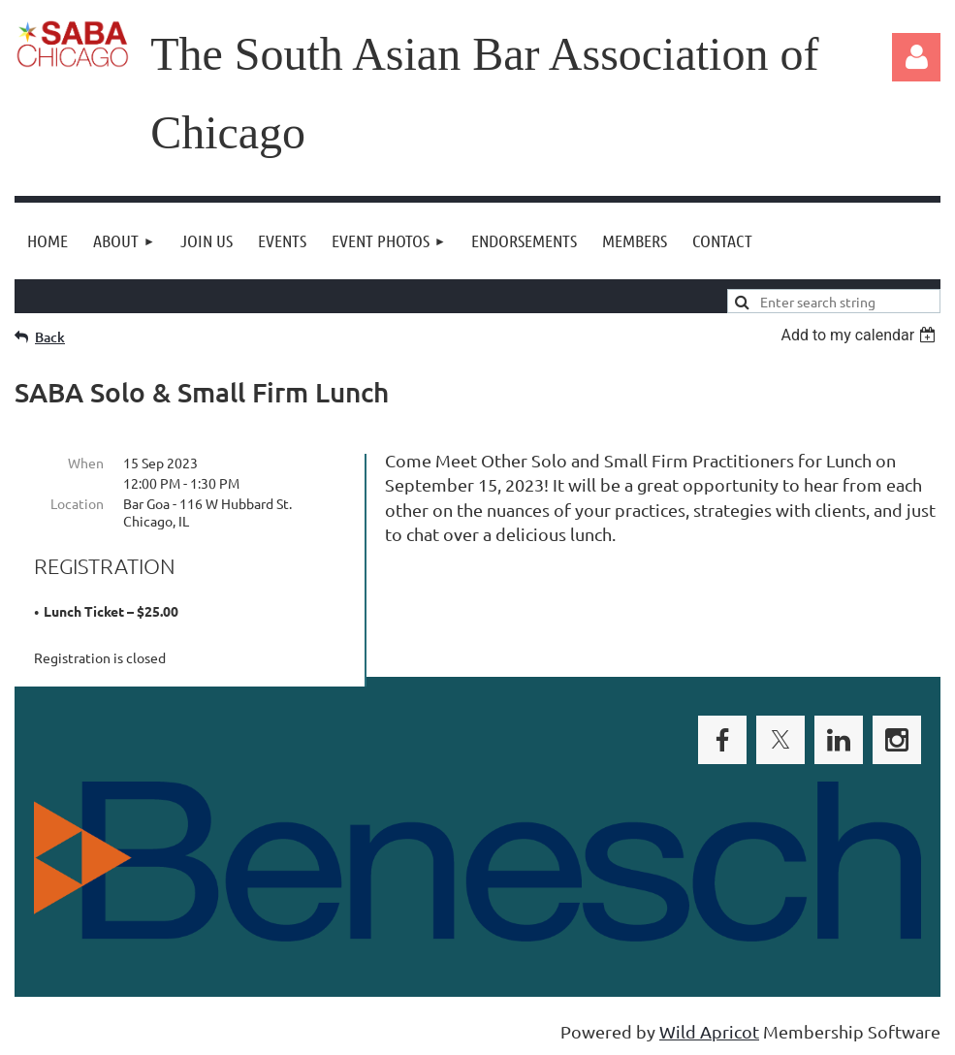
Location (77, 503)
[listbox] (860, 335)
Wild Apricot (709, 1031)
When (86, 462)
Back (50, 337)
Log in (916, 57)
